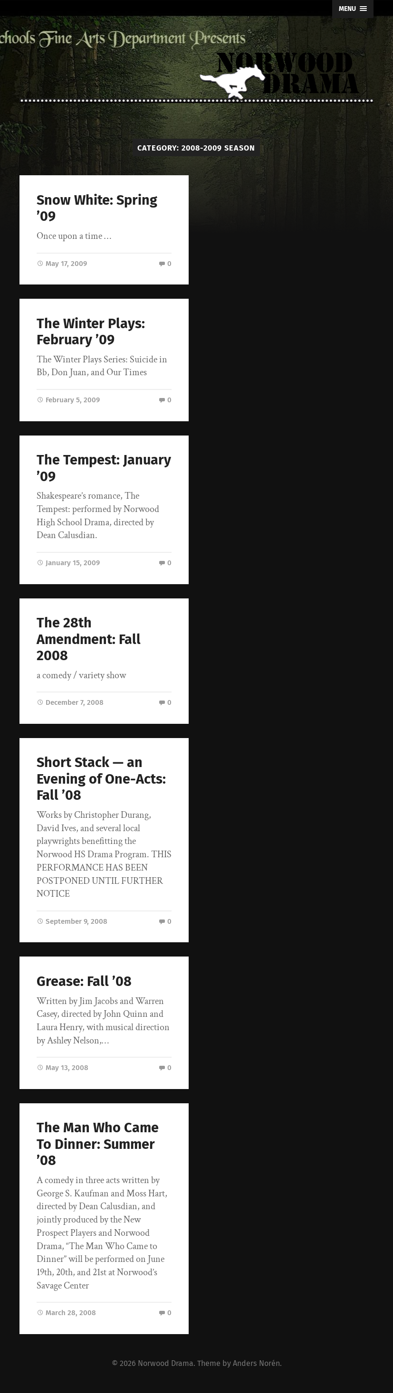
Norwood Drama (165, 1363)
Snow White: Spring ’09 (97, 208)
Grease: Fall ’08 (84, 981)
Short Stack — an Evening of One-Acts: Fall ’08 (101, 779)
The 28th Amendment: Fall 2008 (89, 639)
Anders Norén (256, 1363)
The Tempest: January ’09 (104, 468)
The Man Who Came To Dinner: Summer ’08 (98, 1144)
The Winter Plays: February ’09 (91, 332)
